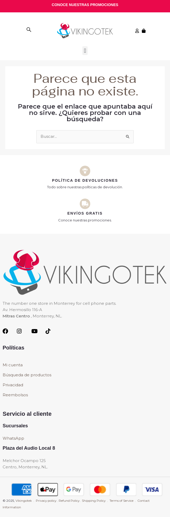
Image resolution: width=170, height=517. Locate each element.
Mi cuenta (13, 365)
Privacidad (13, 385)
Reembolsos (15, 395)
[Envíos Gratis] (85, 204)
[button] (84, 50)
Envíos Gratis (85, 213)
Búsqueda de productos (27, 375)
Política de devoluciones (85, 180)
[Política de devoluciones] (85, 171)
